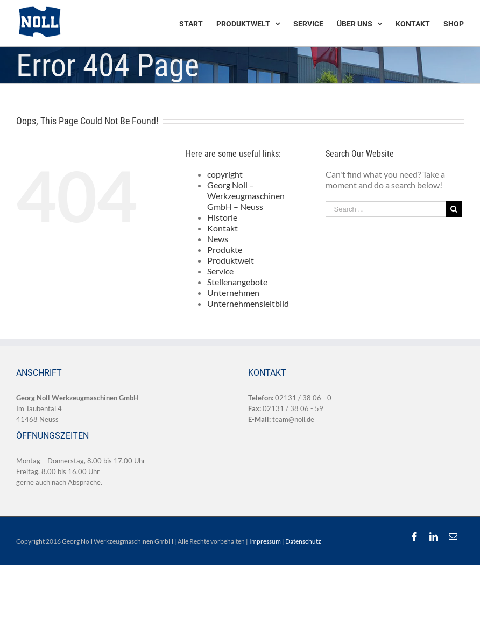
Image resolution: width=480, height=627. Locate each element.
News (217, 239)
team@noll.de (293, 419)
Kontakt (222, 228)
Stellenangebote (237, 282)
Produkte (224, 249)
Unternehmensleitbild (248, 303)
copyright (225, 174)
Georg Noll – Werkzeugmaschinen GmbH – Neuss (246, 196)
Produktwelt (230, 260)
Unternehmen (233, 292)
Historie (222, 217)
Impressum (265, 541)
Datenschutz (303, 541)
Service (220, 271)
